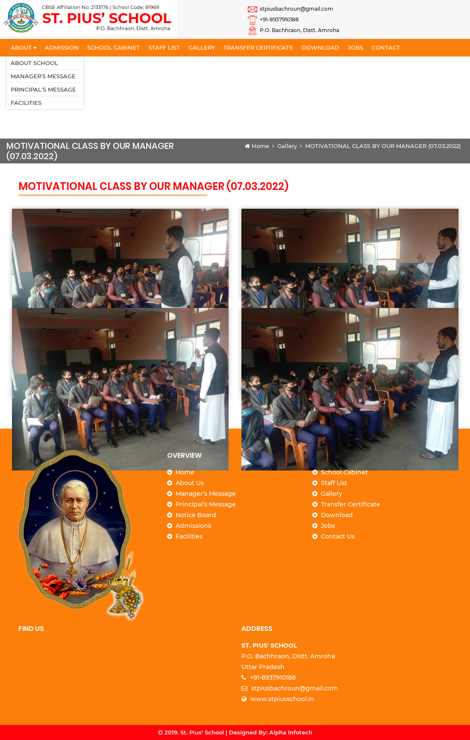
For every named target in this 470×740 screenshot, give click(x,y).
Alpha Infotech (290, 732)
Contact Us (338, 536)
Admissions (193, 526)
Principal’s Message (206, 504)
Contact (386, 47)
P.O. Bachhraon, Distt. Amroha (293, 30)
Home (257, 145)
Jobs (355, 47)
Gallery (201, 47)
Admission (62, 47)
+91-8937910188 (273, 19)
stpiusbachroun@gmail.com (290, 9)
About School (34, 62)
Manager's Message (43, 76)
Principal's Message (43, 89)
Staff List (164, 47)
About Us (190, 483)
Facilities (26, 102)
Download (320, 47)
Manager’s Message (206, 493)
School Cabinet (113, 47)
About (23, 47)
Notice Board (196, 515)
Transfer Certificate (258, 47)
